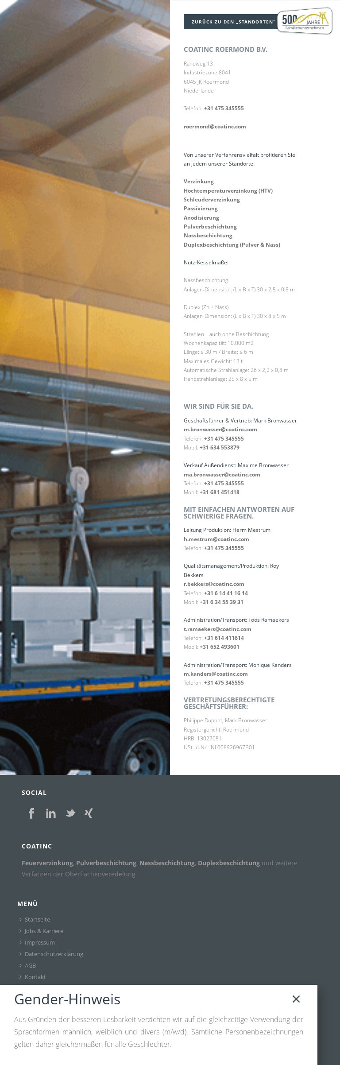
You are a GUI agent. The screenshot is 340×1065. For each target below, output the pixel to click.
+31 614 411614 (224, 636)
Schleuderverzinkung (212, 198)
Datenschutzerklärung (51, 951)
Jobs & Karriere (41, 928)
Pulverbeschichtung (210, 225)
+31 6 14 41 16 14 (226, 591)
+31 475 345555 (224, 108)
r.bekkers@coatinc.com (214, 582)
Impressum (37, 939)
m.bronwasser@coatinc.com (220, 428)
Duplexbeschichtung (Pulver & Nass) (232, 243)
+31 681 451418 (220, 491)
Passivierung (201, 207)
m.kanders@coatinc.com (216, 672)
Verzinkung (199, 180)
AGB (27, 962)
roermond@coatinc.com (215, 125)
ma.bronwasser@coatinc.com (222, 473)
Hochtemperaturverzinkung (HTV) (228, 189)
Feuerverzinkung (47, 860)
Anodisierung (201, 216)
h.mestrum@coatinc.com (216, 537)
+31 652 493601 (220, 645)
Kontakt (32, 974)
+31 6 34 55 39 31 (221, 600)
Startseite (34, 916)
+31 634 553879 (220, 446)
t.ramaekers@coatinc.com (217, 627)
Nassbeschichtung (208, 234)
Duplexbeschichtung (229, 860)
